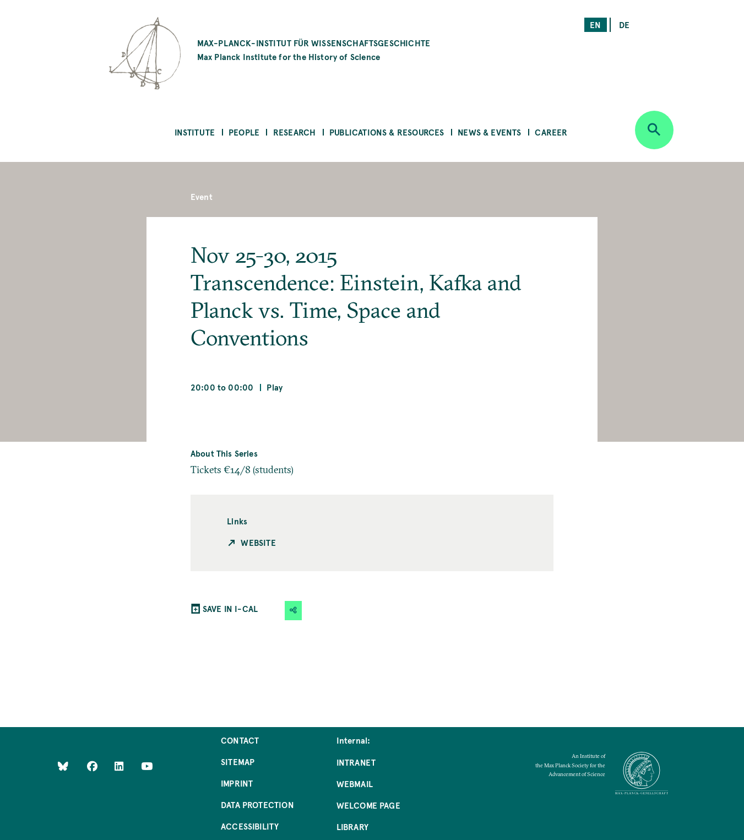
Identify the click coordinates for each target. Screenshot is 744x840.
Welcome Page (368, 805)
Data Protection (257, 804)
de (624, 24)
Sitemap (237, 761)
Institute (195, 132)
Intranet (356, 762)
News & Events (489, 132)
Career (551, 132)
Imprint (237, 783)
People (244, 132)
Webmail (354, 783)
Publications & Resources (386, 132)
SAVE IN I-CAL (230, 608)
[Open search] (654, 130)
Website (258, 542)
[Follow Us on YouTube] (147, 765)
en (595, 24)
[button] (293, 610)
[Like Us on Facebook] (93, 765)
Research (294, 132)
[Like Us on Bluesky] (63, 765)
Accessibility (250, 826)
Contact (240, 740)
